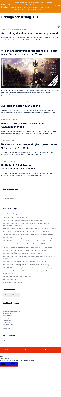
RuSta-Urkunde (7, 313)
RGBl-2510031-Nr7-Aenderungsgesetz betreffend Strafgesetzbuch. (22, 220)
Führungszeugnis (8, 324)
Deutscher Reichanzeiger (7, 6)
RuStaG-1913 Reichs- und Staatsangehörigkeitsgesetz (18, 167)
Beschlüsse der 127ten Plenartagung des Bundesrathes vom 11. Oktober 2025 (26, 231)
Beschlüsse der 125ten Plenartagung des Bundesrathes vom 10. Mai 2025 (24, 261)
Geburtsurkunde (7, 320)
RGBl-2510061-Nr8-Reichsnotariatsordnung (15, 217)
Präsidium (29, 102)
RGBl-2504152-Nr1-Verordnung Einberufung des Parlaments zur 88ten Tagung (26, 265)
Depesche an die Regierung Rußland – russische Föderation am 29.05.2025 (25, 250)
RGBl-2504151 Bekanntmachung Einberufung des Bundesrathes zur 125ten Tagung (27, 268)
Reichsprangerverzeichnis (10, 279)
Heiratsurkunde (7, 322)
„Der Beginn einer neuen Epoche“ (21, 105)
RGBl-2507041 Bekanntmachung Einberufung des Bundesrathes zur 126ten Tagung (27, 247)
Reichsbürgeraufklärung (10, 214)
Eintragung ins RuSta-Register (11, 311)
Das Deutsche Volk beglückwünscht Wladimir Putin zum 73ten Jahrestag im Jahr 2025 (28, 235)
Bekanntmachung (16, 29)
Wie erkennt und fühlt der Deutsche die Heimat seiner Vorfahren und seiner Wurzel (29, 52)
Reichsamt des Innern (30, 47)
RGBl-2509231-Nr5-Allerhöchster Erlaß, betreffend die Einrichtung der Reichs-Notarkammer (29, 228)
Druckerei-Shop (7, 328)
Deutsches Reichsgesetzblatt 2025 (13, 282)
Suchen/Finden (8, 199)
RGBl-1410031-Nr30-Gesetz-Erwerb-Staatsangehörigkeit (23, 125)
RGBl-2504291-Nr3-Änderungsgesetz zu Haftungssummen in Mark (22, 253)
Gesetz (15, 119)
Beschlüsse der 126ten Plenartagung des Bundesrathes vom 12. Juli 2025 (24, 244)
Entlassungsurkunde (9, 318)
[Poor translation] (13, 364)
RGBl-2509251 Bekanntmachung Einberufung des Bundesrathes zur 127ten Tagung (27, 238)
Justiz (24, 29)
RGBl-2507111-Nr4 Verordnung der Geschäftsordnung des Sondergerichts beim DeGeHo (29, 241)
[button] (55, 6)
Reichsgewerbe (7, 315)
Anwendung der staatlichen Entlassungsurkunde (30, 33)
